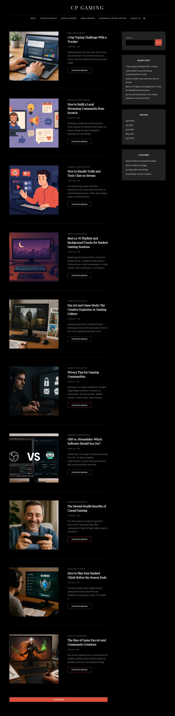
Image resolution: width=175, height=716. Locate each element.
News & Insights (88, 18)
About (33, 18)
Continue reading (82, 71)
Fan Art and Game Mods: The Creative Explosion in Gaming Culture (87, 309)
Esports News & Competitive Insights (141, 161)
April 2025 (130, 138)
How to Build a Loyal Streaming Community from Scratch (86, 108)
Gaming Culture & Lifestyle (77, 234)
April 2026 (130, 121)
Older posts (59, 700)
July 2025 (129, 125)
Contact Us (135, 18)
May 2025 (130, 134)
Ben (78, 47)
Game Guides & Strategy (76, 33)
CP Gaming (87, 7)
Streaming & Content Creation (112, 18)
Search (129, 38)
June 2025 (130, 129)
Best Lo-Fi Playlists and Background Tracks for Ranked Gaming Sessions (88, 242)
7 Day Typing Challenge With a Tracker (142, 66)
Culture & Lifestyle (48, 18)
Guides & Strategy (69, 18)
